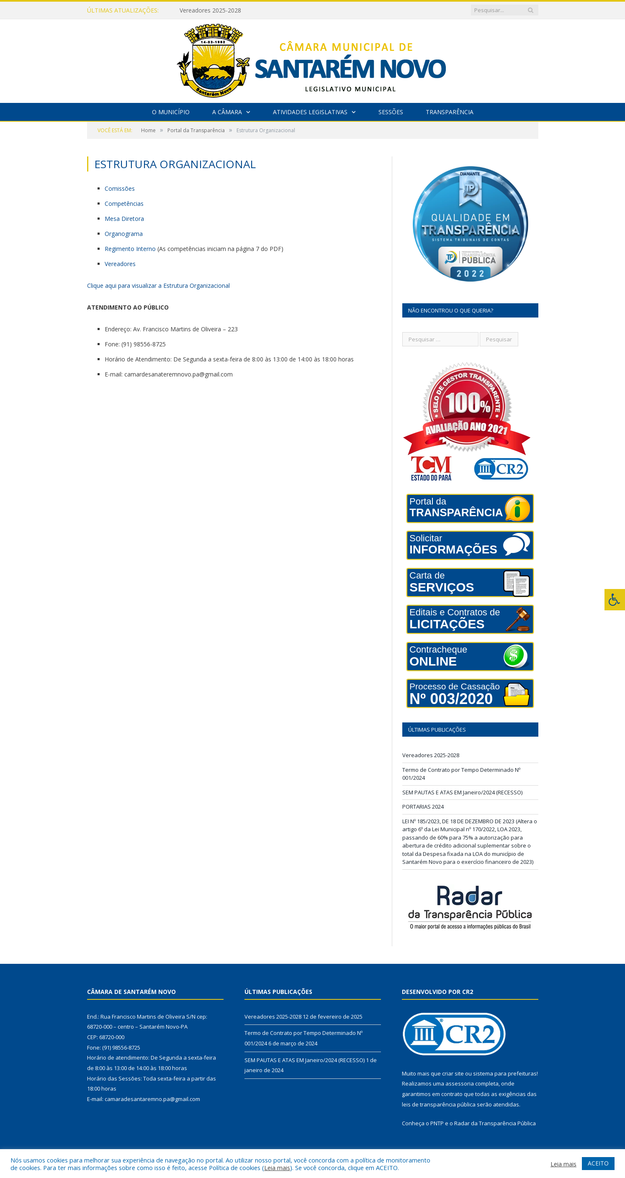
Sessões (390, 112)
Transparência (449, 112)
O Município (171, 112)
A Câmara (227, 112)
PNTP (437, 1123)
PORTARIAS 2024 (423, 806)
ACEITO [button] (598, 1163)
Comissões (120, 188)
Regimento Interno (130, 249)
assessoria (459, 1083)
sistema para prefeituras (505, 1073)
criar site (453, 1073)
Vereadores (120, 264)
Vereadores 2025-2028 (210, 10)
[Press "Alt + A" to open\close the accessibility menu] (614, 599)
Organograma (124, 234)
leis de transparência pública (439, 1104)
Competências (124, 203)
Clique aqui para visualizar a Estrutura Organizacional (158, 285)
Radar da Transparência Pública (495, 1123)
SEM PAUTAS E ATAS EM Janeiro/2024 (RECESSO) (462, 792)
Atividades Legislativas (310, 112)
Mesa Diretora (124, 219)
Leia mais (277, 1167)
